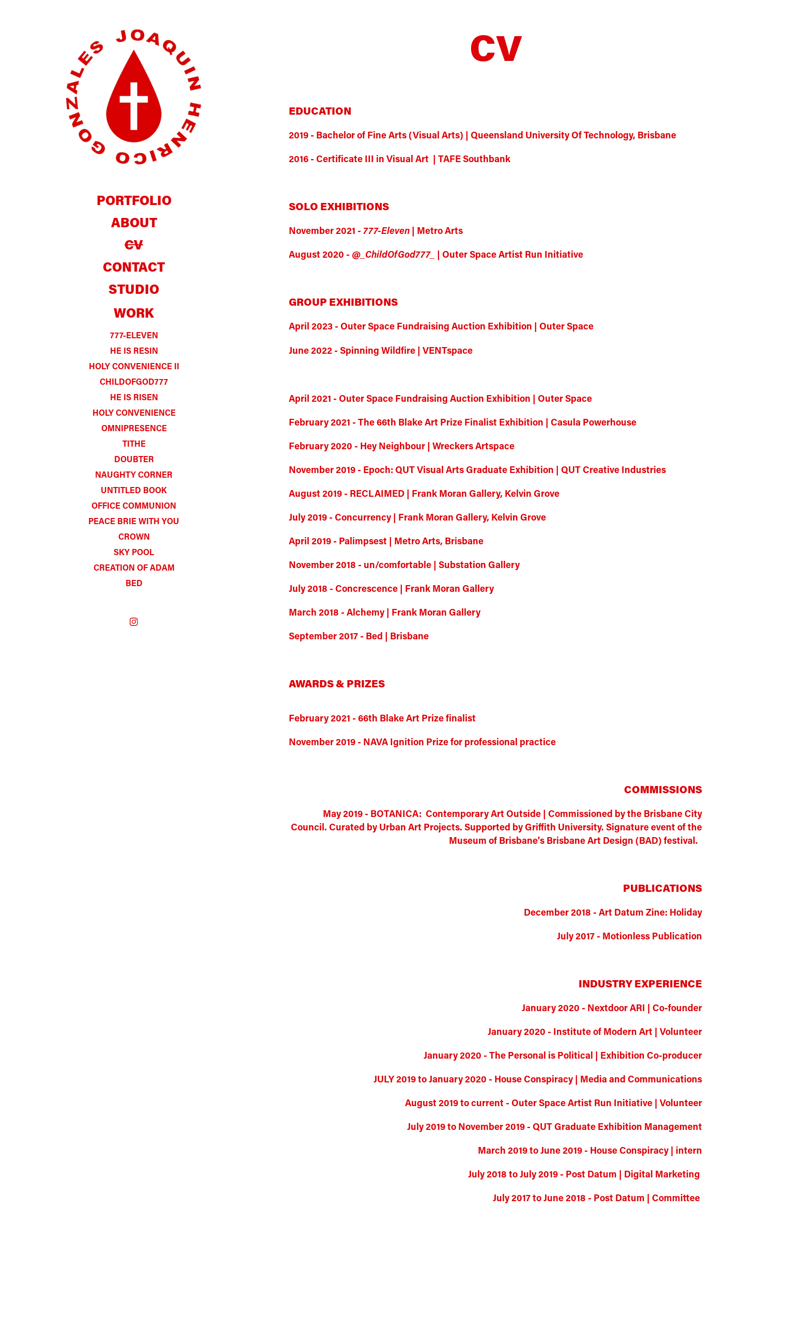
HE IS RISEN (134, 396)
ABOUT (134, 222)
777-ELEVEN (134, 334)
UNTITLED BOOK (134, 489)
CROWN (134, 536)
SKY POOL (134, 551)
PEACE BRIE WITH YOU (133, 520)
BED (134, 582)
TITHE (134, 443)
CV (133, 244)
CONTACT (134, 266)
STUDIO (133, 288)
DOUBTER (134, 458)
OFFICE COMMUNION (133, 505)
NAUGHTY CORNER (134, 474)
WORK (134, 312)
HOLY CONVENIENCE (134, 412)
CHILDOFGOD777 (134, 381)
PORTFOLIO (134, 200)
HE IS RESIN (134, 350)
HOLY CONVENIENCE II (134, 365)
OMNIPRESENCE (134, 427)
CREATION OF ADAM (134, 567)
